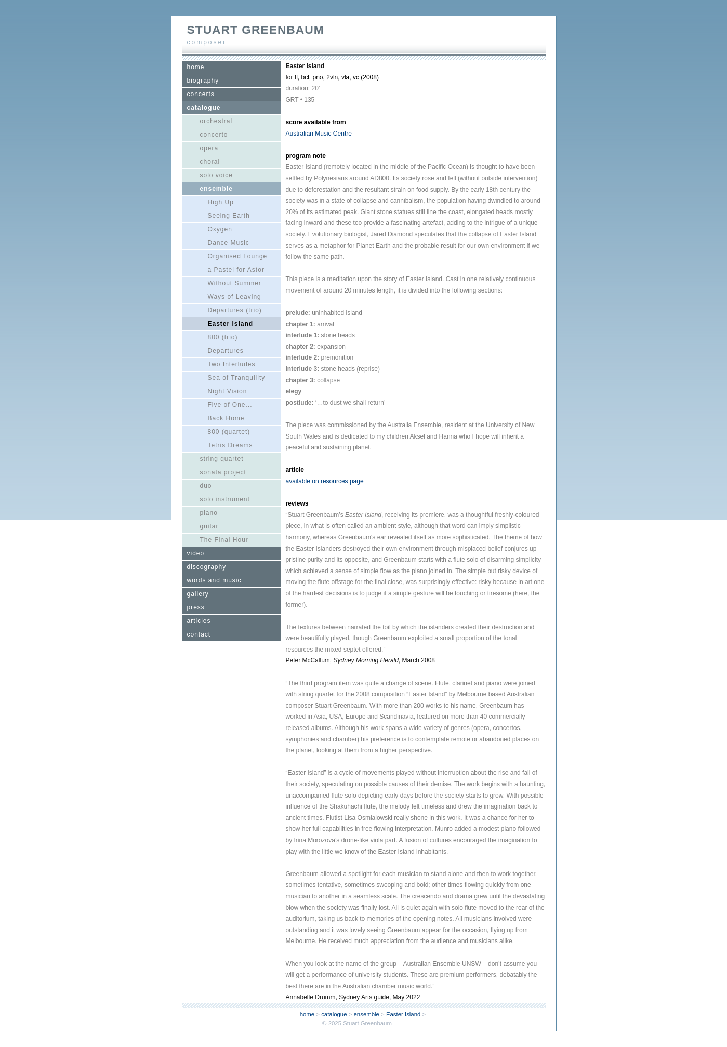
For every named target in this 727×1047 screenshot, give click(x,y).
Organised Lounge (238, 256)
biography (203, 80)
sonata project (223, 472)
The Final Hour (224, 540)
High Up (221, 202)
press (196, 607)
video (196, 553)
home (196, 67)
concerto (214, 134)
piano (209, 512)
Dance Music (228, 242)
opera (209, 148)
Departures (226, 350)
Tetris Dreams (230, 445)
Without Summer (234, 283)
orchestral (216, 121)
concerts (201, 94)
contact (199, 634)
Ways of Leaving (234, 296)
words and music (214, 580)
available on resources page (325, 481)
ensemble (216, 188)
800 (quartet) (229, 431)
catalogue (204, 107)
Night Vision (227, 391)
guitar (209, 526)
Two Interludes (232, 364)
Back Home (226, 418)
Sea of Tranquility (237, 377)
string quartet (222, 458)
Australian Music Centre (319, 133)
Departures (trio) (235, 310)
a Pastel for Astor (236, 269)
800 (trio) (223, 337)
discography (207, 567)
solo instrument (225, 499)
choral (210, 161)
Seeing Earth (229, 215)
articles (199, 621)
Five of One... (230, 404)
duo (206, 485)
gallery (198, 594)
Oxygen (220, 229)
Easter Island (231, 323)
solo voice (216, 175)
